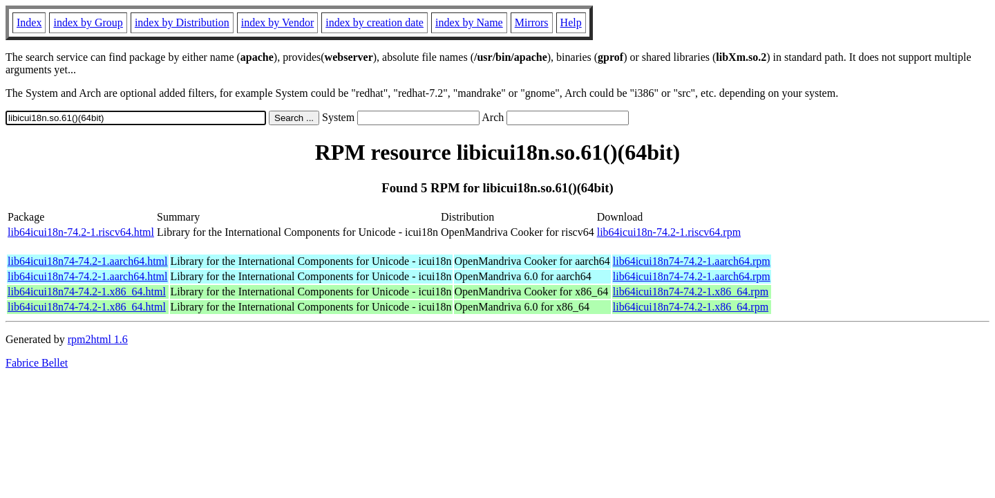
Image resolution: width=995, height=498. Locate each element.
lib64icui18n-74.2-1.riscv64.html (81, 232)
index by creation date (374, 22)
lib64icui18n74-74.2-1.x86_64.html (87, 291)
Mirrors (532, 22)
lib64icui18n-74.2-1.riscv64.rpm (669, 232)
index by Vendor (277, 22)
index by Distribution (182, 22)
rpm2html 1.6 (98, 339)
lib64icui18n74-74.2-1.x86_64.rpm (690, 291)
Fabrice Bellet (37, 363)
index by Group (87, 22)
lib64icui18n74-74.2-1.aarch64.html (88, 261)
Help (571, 22)
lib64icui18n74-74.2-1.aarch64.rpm (691, 261)
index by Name (469, 22)
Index (29, 22)
